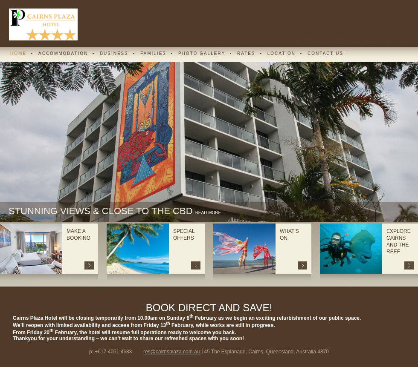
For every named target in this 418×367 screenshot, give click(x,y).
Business (114, 53)
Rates (246, 53)
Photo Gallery (201, 53)
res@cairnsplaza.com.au (171, 352)
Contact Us (325, 53)
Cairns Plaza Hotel (43, 24)
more (89, 265)
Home (18, 53)
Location (281, 53)
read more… (210, 212)
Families (153, 53)
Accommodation (63, 53)
